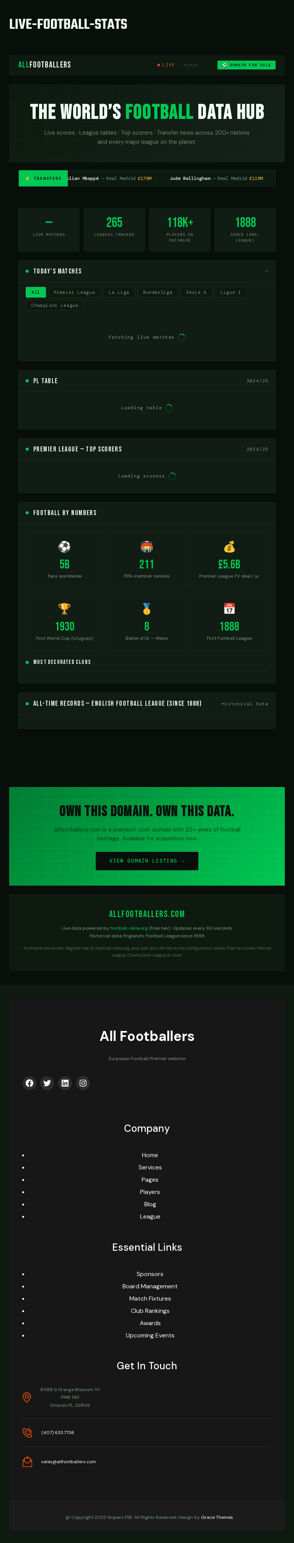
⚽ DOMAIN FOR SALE (246, 65)
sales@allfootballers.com (68, 1462)
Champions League (54, 305)
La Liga (119, 292)
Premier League (74, 292)
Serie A (196, 292)
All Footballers (147, 1036)
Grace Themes (217, 1517)
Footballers (45, 65)
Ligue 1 (230, 292)
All (35, 292)
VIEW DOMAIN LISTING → (146, 861)
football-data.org (129, 928)
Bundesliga (158, 292)
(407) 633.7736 (57, 1432)
